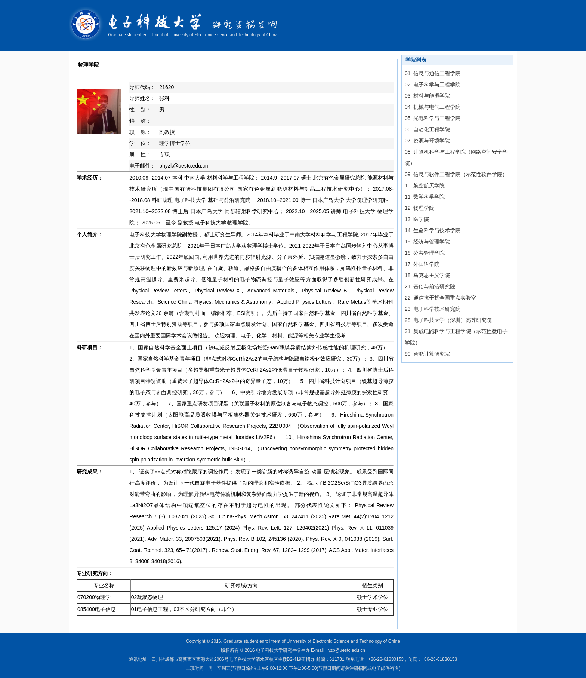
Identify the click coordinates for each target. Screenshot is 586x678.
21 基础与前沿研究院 (430, 286)
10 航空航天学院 (425, 185)
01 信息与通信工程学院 (432, 73)
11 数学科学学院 (425, 197)
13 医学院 (417, 219)
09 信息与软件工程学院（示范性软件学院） (456, 174)
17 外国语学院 (422, 264)
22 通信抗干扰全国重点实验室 (440, 298)
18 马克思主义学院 (427, 275)
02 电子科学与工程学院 (432, 85)
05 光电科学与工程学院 (432, 118)
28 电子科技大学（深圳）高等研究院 (448, 320)
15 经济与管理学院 (427, 242)
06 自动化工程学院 (427, 129)
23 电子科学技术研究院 (432, 309)
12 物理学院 (419, 208)
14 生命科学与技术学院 (432, 230)
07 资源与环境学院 (427, 141)
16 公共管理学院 (425, 253)
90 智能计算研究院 (427, 354)
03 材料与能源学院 (427, 96)
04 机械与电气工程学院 (432, 107)
